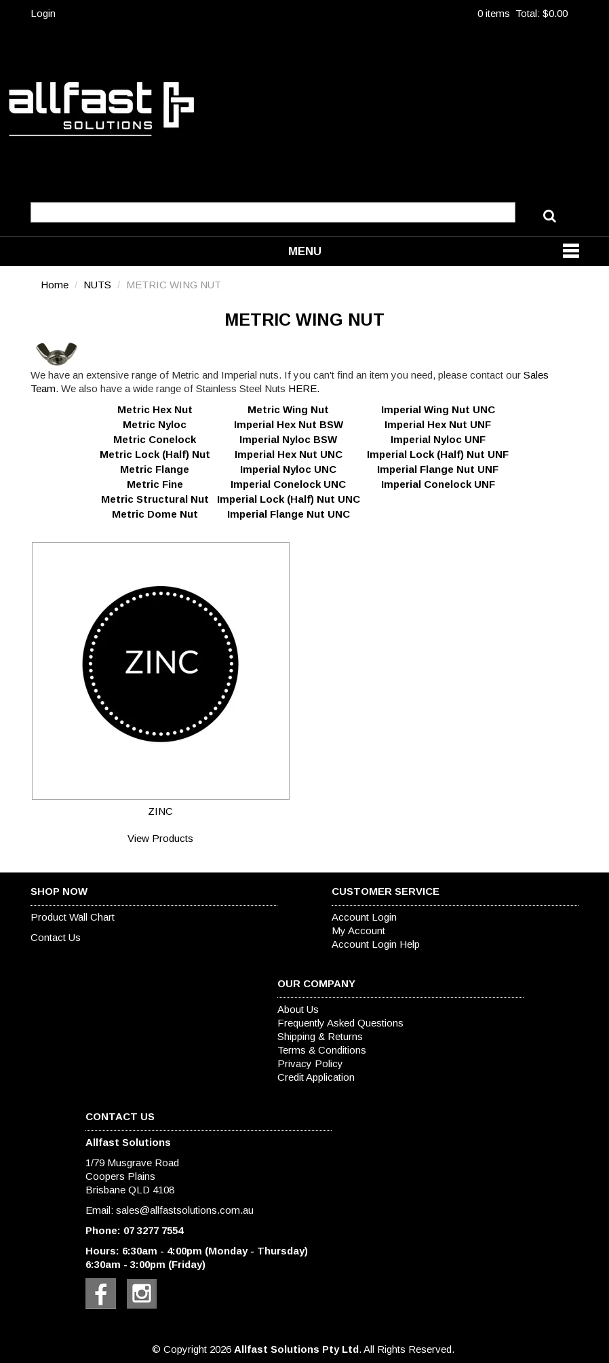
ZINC (160, 811)
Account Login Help (376, 944)
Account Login (364, 917)
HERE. (303, 388)
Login (43, 13)
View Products (160, 838)
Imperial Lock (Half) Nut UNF (438, 454)
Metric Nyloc (154, 424)
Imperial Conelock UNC (288, 484)
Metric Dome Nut (155, 514)
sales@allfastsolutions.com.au (185, 1210)
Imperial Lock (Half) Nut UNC (288, 499)
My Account (358, 930)
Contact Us (56, 937)
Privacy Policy (310, 1063)
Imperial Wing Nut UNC (438, 409)
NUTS (97, 284)
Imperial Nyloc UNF (438, 439)
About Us (298, 1009)
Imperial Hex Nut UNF (438, 424)
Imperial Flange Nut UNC (288, 514)
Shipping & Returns (320, 1036)
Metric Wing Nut (288, 409)
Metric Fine (155, 484)
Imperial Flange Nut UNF (437, 469)
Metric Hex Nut (155, 409)
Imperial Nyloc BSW (288, 439)
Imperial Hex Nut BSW (288, 424)
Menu (304, 251)
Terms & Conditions (321, 1050)
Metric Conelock (154, 439)
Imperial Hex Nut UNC (288, 454)
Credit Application (316, 1077)
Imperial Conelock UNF (438, 484)
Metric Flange (154, 469)
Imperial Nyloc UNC (288, 469)
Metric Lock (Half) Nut (155, 454)
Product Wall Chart (73, 917)
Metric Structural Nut (155, 499)
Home (54, 284)
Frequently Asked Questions (340, 1023)
